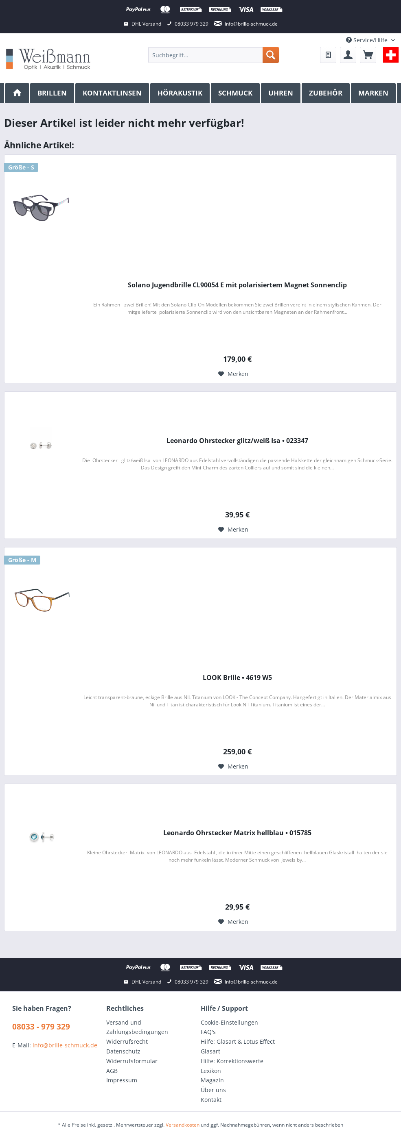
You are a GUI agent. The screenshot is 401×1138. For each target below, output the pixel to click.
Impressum (121, 1080)
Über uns (213, 1090)
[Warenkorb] (368, 55)
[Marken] (374, 93)
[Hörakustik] (180, 93)
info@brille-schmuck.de (65, 1045)
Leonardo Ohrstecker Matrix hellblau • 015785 (237, 833)
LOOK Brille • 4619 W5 (237, 677)
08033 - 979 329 (41, 1026)
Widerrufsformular (132, 1061)
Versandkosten (182, 1124)
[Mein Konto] (348, 55)
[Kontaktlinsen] (112, 93)
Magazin (212, 1080)
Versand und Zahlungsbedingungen (137, 1027)
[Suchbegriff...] (213, 55)
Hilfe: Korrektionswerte (232, 1061)
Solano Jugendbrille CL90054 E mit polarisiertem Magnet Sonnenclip (237, 285)
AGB (112, 1071)
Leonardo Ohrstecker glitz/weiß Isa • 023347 (237, 441)
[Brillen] (52, 93)
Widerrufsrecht (127, 1041)
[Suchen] (271, 55)
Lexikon (211, 1071)
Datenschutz (123, 1051)
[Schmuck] (236, 93)
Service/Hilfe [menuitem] (367, 40)
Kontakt (211, 1099)
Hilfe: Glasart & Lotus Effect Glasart (238, 1046)
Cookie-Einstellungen (229, 1022)
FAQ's (208, 1032)
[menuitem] (213, 55)
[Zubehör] (326, 93)
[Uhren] (281, 93)
